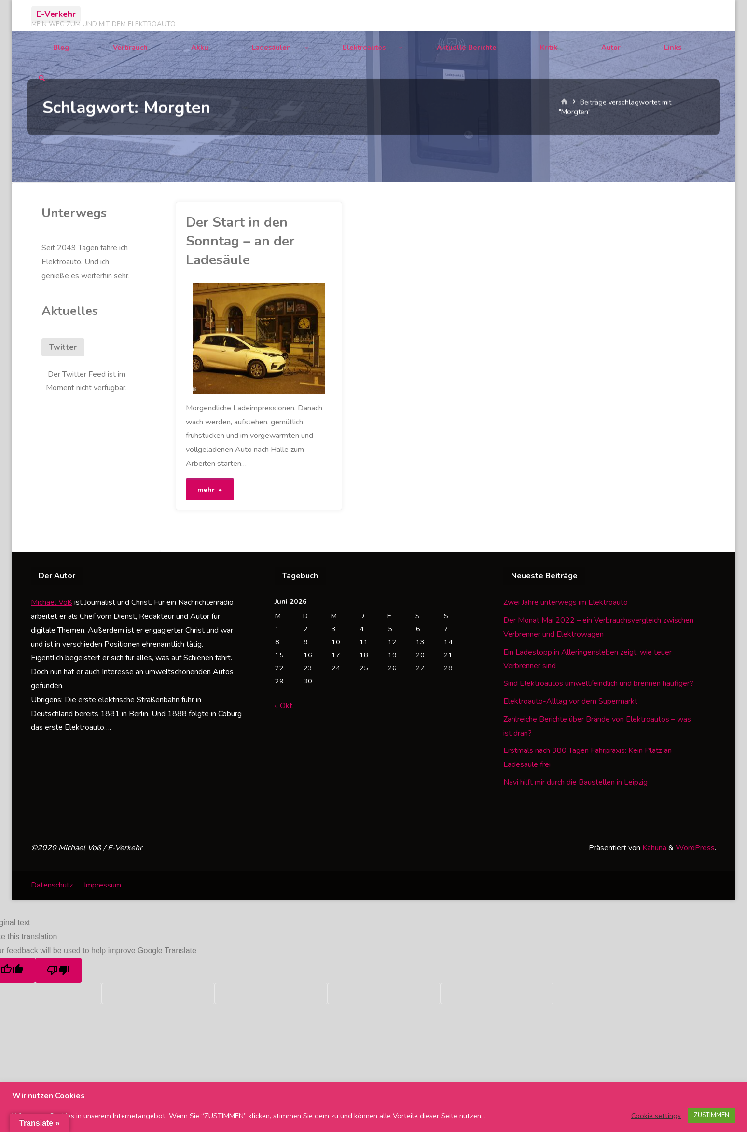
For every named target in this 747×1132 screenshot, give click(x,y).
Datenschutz (52, 885)
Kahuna (653, 848)
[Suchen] (42, 79)
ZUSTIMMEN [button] (711, 1115)
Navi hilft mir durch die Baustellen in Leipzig (575, 782)
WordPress (695, 848)
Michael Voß (51, 602)
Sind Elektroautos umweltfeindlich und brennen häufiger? (598, 683)
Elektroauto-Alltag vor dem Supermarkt (570, 701)
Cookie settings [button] (656, 1115)
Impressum (102, 885)
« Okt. (284, 705)
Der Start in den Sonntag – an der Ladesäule (240, 241)
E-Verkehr (56, 14)
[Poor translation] (58, 970)
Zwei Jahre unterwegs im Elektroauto (565, 602)
